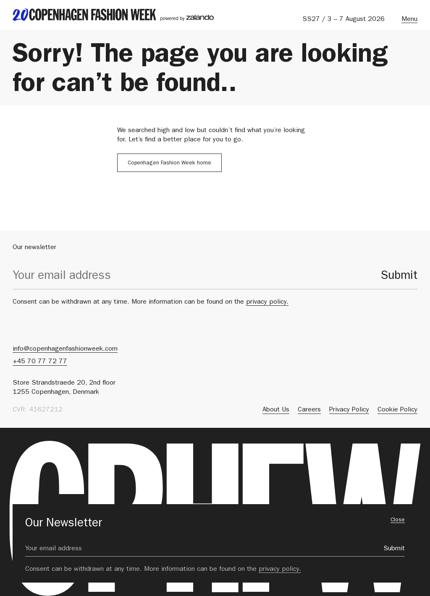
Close (398, 520)
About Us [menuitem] (275, 410)
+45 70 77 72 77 (40, 362)
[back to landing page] (113, 14)
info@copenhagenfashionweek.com (65, 349)
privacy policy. (267, 302)
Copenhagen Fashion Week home (169, 163)
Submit (399, 277)
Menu (409, 19)
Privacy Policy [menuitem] (349, 410)
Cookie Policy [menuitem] (397, 410)
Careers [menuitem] (309, 410)
